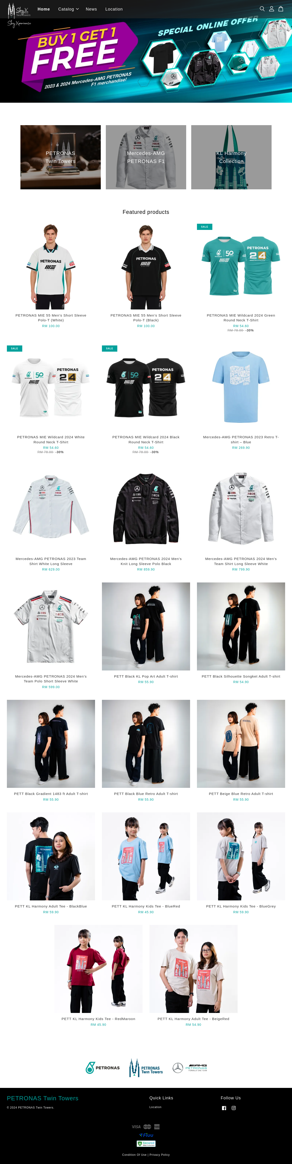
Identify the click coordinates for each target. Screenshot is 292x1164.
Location (114, 9)
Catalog (69, 9)
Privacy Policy (160, 1154)
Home (44, 9)
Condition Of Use (134, 1154)
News (91, 9)
